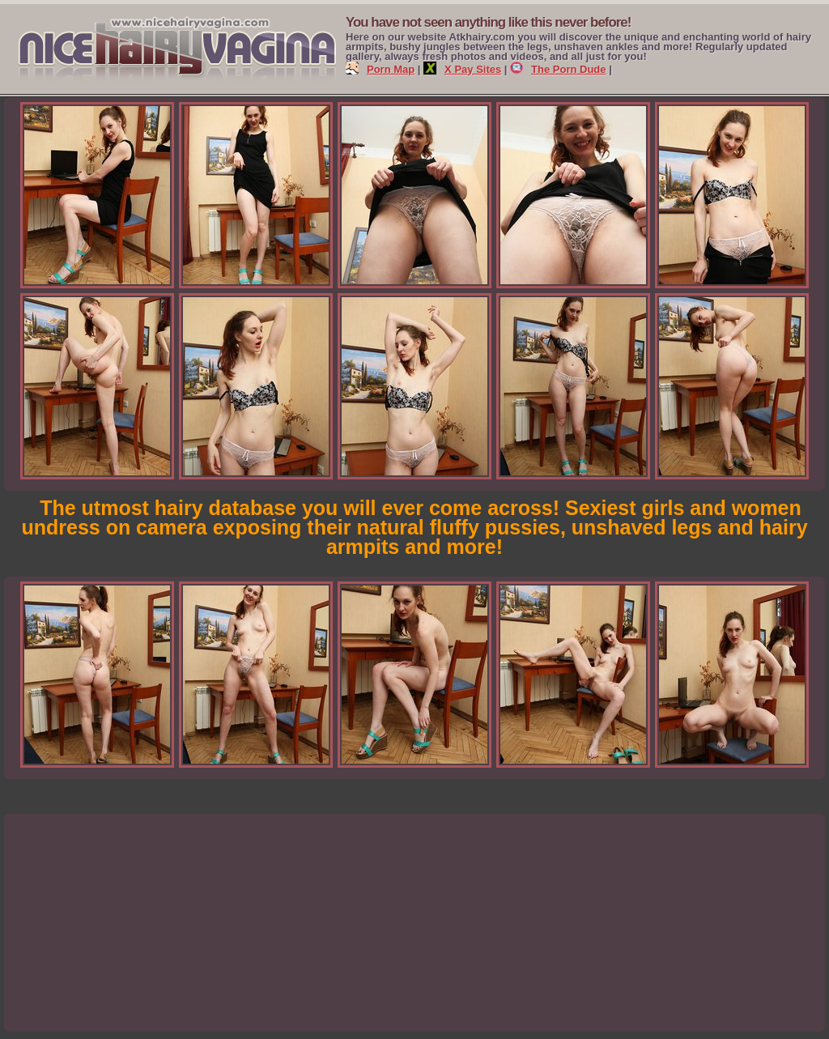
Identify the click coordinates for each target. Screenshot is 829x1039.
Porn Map (380, 69)
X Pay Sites (462, 69)
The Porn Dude (558, 69)
